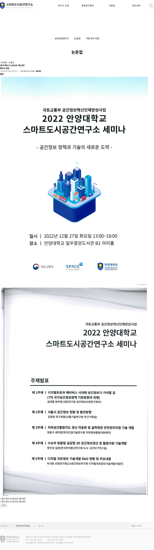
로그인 (41, 525)
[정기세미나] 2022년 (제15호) (13, 498)
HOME (3, 62)
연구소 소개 (63, 5)
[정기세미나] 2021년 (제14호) (13, 501)
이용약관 (3, 525)
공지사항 (136, 5)
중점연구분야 (88, 5)
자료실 (112, 5)
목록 (3, 505)
